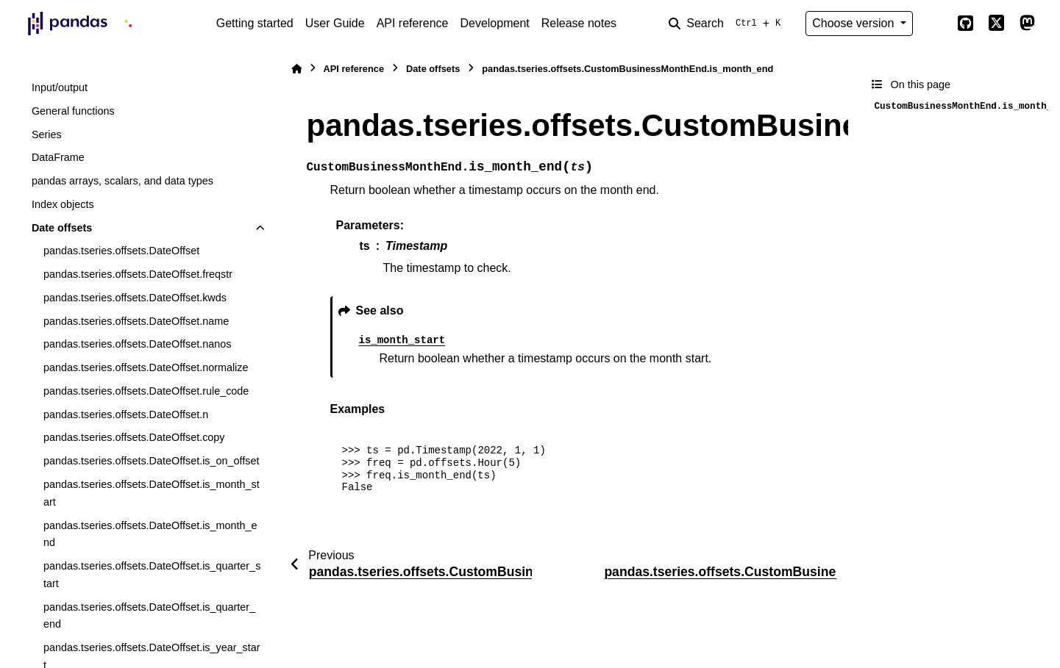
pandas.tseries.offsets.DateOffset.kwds (135, 298)
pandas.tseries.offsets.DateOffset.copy (134, 437)
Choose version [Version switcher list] (854, 23)
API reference (413, 23)
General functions (73, 111)
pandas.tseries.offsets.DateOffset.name (136, 321)
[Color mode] (935, 23)
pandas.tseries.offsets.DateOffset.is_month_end (150, 534)
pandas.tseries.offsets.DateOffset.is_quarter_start (151, 574)
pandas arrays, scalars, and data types (122, 181)
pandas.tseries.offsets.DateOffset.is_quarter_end (149, 616)
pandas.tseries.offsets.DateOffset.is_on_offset (151, 461)
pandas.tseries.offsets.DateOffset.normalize (146, 367)
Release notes (578, 23)
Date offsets (62, 228)
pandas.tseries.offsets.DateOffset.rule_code (146, 391)
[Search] (727, 23)
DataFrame (58, 157)
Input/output (60, 87)
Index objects (63, 204)
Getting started (255, 23)
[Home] (296, 68)
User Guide (335, 23)
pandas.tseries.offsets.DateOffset (121, 250)
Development (494, 23)
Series (47, 134)
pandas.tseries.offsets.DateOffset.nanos (137, 344)
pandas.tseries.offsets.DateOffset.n (125, 414)
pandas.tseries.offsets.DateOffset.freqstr (137, 274)
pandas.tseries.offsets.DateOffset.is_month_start (151, 493)
